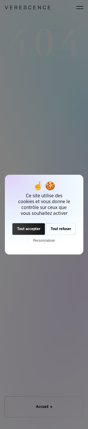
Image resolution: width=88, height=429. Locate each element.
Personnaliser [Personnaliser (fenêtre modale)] (44, 240)
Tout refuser (61, 229)
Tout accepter (28, 229)
